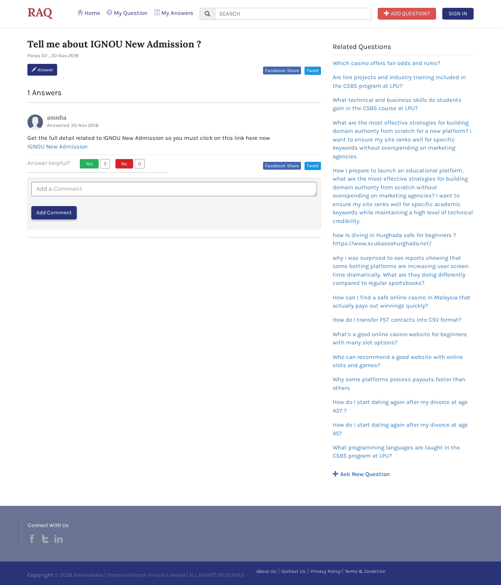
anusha (57, 117)
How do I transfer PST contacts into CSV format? (397, 319)
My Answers (173, 12)
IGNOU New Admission (57, 146)
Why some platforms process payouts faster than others (399, 383)
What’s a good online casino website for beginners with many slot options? (400, 338)
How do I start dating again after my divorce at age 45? (400, 428)
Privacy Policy (326, 571)
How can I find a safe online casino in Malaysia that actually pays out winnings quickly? (401, 301)
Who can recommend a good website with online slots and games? (398, 361)
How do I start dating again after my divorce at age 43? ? (400, 406)
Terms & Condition (365, 571)
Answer (42, 69)
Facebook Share (282, 70)
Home (88, 12)
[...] (293, 14)
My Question (127, 12)
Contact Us (293, 571)
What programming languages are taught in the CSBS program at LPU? (396, 451)
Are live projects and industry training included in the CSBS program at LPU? (399, 81)
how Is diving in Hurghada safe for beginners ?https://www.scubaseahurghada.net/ (394, 239)
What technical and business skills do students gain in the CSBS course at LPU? (397, 104)
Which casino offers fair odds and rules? (386, 63)
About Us (266, 571)
